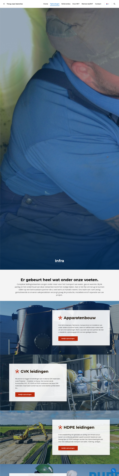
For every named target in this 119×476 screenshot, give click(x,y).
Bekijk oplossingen (68, 338)
